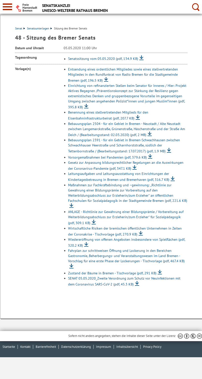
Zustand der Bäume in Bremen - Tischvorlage (112, 273)
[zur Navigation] (7, 7)
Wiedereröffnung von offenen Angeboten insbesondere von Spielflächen (126, 242)
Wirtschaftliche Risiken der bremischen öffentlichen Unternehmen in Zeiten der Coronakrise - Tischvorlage (125, 231)
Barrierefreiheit (46, 347)
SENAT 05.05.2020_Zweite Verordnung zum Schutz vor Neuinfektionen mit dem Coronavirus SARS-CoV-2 (124, 281)
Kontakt (25, 347)
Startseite (8, 347)
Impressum (103, 347)
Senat (20, 28)
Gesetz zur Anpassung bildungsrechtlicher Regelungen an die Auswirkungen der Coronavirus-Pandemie (125, 165)
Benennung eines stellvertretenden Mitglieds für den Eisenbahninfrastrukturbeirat (108, 115)
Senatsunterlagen (39, 28)
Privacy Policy (152, 347)
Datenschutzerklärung (76, 347)
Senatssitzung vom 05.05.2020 (103, 59)
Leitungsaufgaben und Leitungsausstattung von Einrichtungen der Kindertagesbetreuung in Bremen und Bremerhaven (118, 176)
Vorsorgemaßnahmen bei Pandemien (107, 157)
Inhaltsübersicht (127, 347)
